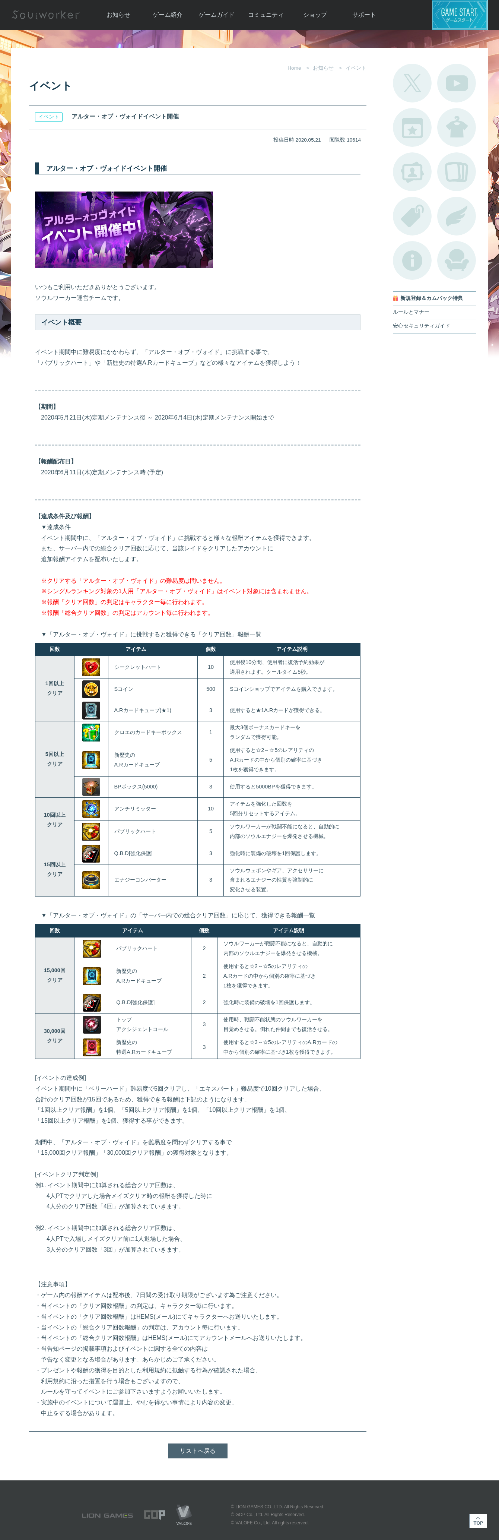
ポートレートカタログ (412, 171)
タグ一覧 (412, 216)
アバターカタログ (456, 127)
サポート (364, 15)
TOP (478, 1521)
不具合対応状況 (412, 260)
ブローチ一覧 (456, 216)
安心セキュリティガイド (421, 326)
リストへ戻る (198, 1451)
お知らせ (118, 15)
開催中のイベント (412, 127)
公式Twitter (412, 83)
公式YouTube (456, 83)
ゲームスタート (460, 15)
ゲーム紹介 (167, 15)
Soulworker (45, 15)
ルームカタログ (456, 260)
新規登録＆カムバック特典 (431, 298)
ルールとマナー (411, 312)
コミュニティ (266, 15)
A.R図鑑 (456, 171)
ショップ (315, 15)
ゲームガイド (217, 15)
